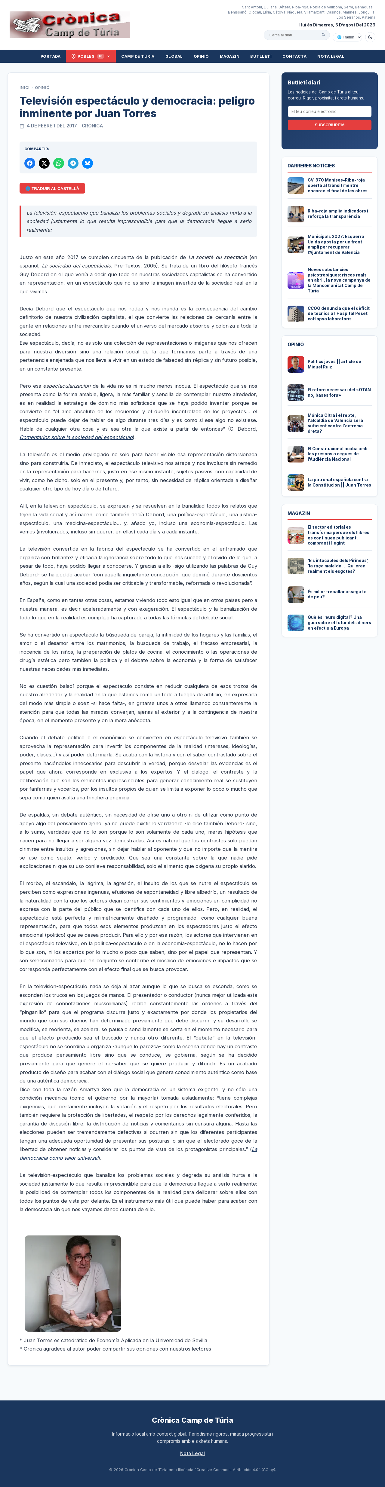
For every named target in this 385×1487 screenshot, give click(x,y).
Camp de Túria (138, 56)
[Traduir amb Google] (347, 37)
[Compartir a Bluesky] (87, 163)
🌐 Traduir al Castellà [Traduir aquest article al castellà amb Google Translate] (52, 188)
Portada (51, 56)
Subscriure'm (329, 125)
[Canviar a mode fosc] (370, 37)
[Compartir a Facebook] (29, 163)
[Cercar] (323, 34)
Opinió (201, 56)
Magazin (230, 56)
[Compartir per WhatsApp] (58, 163)
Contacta (294, 56)
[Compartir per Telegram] (73, 163)
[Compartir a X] (44, 163)
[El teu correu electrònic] (329, 111)
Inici (25, 87)
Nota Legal (330, 56)
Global (174, 56)
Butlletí (261, 56)
